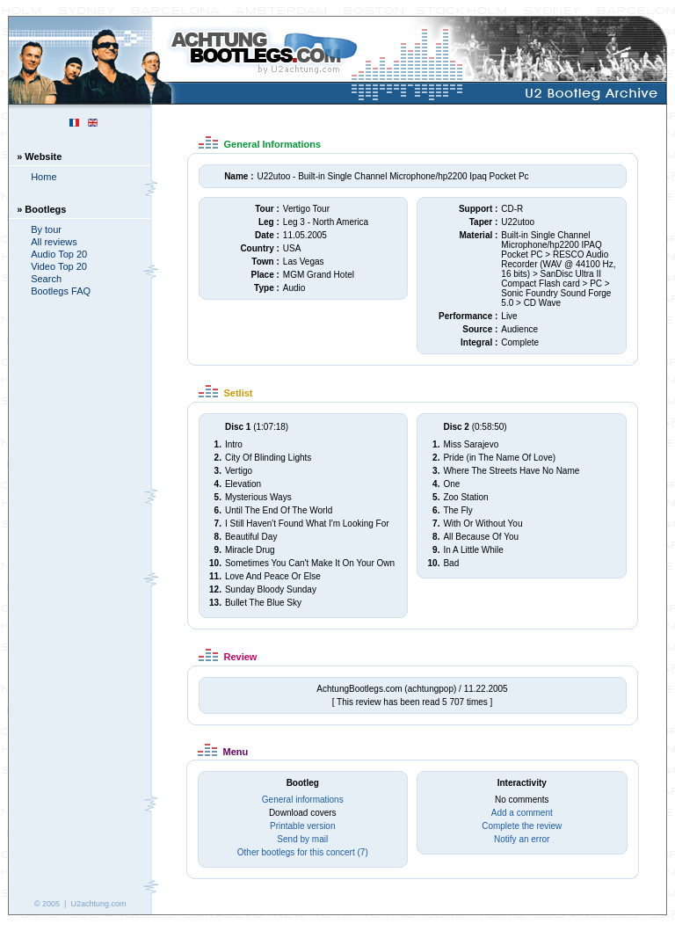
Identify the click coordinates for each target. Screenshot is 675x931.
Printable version (302, 826)
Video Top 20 (59, 266)
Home (43, 176)
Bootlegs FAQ (61, 291)
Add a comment (522, 813)
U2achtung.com (98, 903)
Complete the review (522, 826)
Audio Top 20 (59, 254)
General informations (303, 799)
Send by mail (302, 839)
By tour (46, 229)
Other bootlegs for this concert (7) (302, 852)
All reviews (54, 241)
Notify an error (521, 839)
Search (46, 278)
